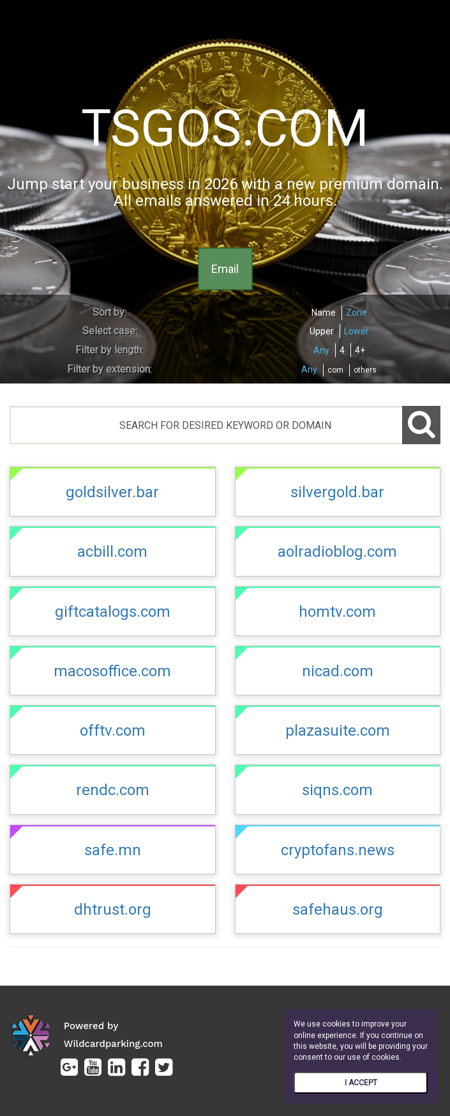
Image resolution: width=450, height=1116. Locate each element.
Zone (356, 312)
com (335, 370)
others (365, 370)
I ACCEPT (361, 1082)
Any (321, 350)
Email (225, 268)
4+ (360, 350)
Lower (356, 331)
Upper (322, 331)
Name (323, 312)
